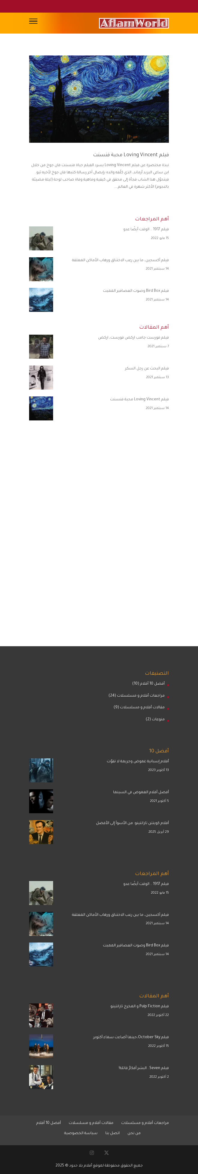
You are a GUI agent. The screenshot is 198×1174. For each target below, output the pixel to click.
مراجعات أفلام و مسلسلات (141, 696)
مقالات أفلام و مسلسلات (142, 708)
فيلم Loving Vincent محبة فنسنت (131, 155)
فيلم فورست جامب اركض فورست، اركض (133, 338)
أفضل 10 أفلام (152, 684)
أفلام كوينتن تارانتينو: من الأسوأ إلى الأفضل (132, 823)
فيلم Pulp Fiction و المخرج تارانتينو (139, 1007)
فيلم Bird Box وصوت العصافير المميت (136, 291)
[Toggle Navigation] (33, 23)
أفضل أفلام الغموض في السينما (141, 792)
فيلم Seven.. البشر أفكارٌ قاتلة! (144, 1068)
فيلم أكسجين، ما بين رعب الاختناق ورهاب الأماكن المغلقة (120, 260)
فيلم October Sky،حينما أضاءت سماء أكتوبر (131, 1037)
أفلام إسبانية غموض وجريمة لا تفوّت (138, 762)
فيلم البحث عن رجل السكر (147, 369)
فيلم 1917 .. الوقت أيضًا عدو (146, 230)
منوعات (158, 720)
